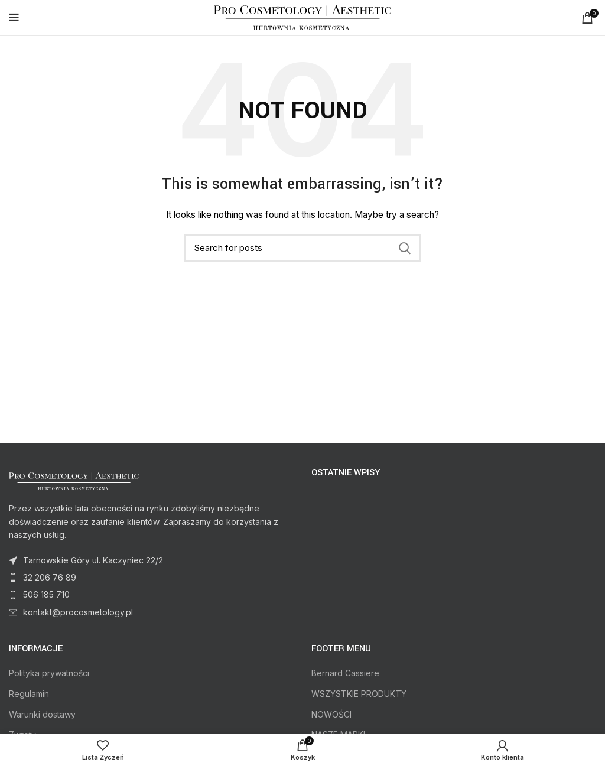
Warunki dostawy (42, 714)
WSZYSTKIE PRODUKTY (358, 694)
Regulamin (29, 694)
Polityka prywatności (49, 673)
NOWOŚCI (331, 714)
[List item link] (151, 577)
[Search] (302, 248)
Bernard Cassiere (345, 673)
